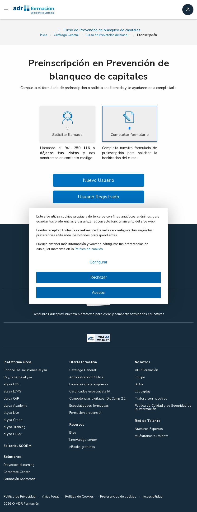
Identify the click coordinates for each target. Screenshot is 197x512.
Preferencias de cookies (118, 496)
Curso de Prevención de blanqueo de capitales (108, 35)
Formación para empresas (88, 384)
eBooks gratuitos (82, 447)
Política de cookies (89, 249)
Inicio (43, 35)
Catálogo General (66, 35)
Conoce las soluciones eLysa (25, 370)
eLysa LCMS (12, 391)
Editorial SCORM (17, 446)
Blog (72, 432)
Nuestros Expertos (149, 429)
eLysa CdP (11, 398)
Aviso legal (50, 496)
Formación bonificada (20, 479)
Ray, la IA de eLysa (18, 377)
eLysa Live (11, 412)
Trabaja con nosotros (151, 398)
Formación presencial (85, 412)
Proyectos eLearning (19, 465)
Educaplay (142, 391)
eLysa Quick (13, 434)
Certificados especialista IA (89, 391)
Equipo (140, 377)
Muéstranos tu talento (152, 436)
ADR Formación (146, 370)
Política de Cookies (79, 496)
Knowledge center (83, 439)
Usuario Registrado (98, 197)
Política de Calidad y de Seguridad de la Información (163, 407)
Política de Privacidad (20, 496)
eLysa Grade (13, 420)
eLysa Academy (15, 405)
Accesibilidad (153, 496)
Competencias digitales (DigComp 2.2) (98, 398)
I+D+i (139, 384)
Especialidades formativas (89, 405)
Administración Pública (86, 377)
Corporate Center (17, 472)
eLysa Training (14, 427)
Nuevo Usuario (98, 180)
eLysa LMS (11, 384)
